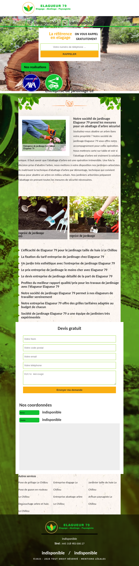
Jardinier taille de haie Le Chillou (102, 486)
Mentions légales (93, 559)
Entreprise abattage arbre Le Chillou (67, 500)
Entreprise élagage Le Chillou (65, 486)
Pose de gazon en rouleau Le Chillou (32, 493)
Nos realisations (35, 67)
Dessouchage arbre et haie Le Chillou (33, 507)
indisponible (53, 553)
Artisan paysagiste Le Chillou (100, 500)
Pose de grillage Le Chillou (33, 482)
